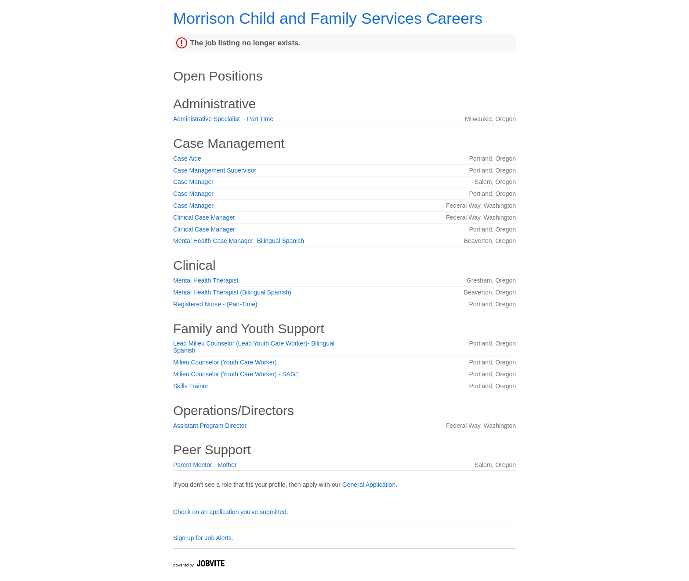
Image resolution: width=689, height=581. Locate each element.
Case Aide (187, 158)
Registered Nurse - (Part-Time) (215, 304)
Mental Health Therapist (205, 280)
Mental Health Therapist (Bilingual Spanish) (232, 292)
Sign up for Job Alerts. (203, 537)
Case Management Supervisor (214, 170)
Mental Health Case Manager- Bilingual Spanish (238, 240)
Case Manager (193, 181)
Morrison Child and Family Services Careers (327, 18)
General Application (368, 484)
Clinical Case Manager (204, 217)
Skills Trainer (190, 386)
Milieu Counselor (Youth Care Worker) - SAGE (236, 374)
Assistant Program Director (210, 425)
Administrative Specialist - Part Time (223, 118)
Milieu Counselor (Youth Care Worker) (225, 362)
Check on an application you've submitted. (230, 511)
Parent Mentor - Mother (205, 464)
